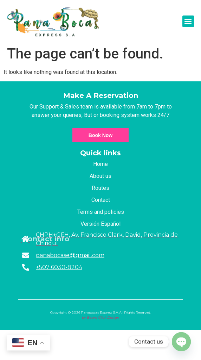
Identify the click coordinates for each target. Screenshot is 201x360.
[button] (188, 21)
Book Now (100, 135)
